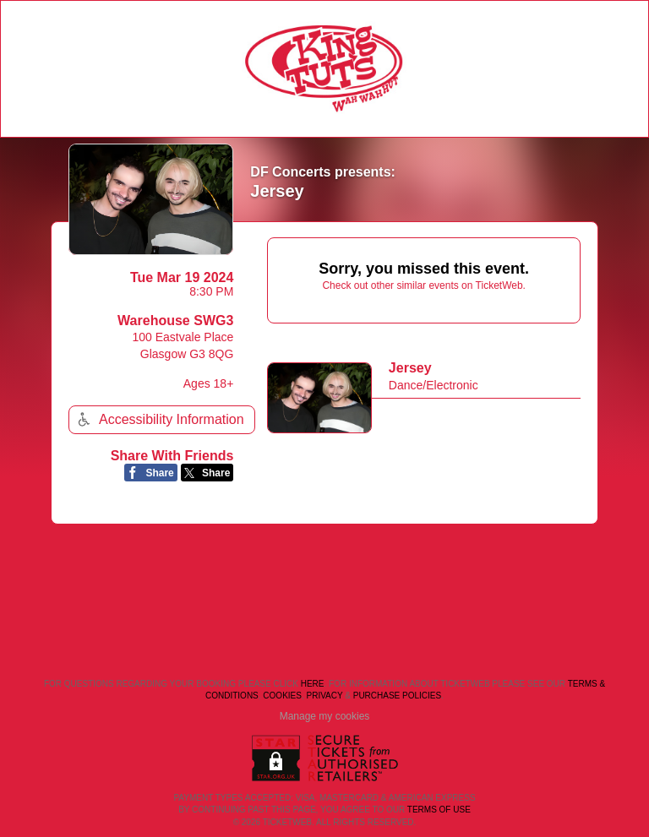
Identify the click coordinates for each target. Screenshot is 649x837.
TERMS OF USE (439, 809)
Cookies (282, 695)
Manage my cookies (325, 716)
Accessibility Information (159, 419)
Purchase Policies (397, 695)
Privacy (325, 695)
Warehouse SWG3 (175, 320)
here (312, 683)
